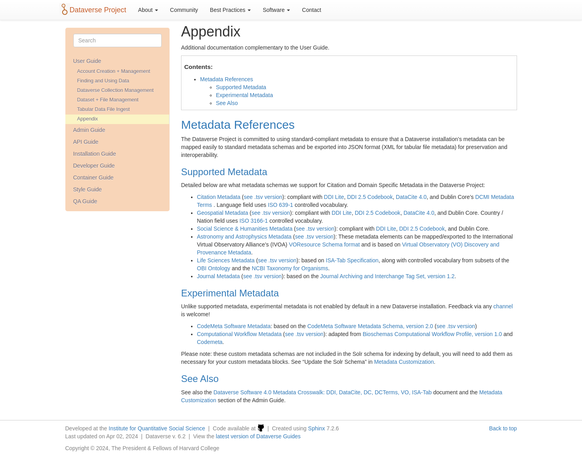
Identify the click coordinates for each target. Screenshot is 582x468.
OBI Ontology (213, 268)
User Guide (87, 61)
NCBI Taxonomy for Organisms (290, 268)
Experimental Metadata (244, 95)
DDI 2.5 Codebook (370, 197)
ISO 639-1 (280, 205)
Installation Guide (94, 154)
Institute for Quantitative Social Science (157, 428)
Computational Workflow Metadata (239, 334)
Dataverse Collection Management (115, 90)
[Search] (117, 40)
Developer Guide (94, 165)
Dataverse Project (98, 10)
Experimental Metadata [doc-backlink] (230, 293)
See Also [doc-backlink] (200, 378)
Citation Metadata (218, 197)
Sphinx (316, 428)
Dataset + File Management (108, 100)
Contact (311, 10)
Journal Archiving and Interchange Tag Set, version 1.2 (387, 276)
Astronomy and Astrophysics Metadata (244, 236)
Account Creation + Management (113, 71)
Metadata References (226, 79)
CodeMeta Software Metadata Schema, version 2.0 (370, 326)
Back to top (503, 428)
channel (503, 306)
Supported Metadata (241, 87)
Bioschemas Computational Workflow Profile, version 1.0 (432, 334)
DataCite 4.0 (411, 197)
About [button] (148, 10)
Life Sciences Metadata (226, 260)
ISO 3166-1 (253, 221)
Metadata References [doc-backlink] (238, 124)
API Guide (86, 142)
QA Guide (85, 201)
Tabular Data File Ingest (103, 109)
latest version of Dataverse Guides (258, 436)
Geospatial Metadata (222, 213)
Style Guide (87, 189)
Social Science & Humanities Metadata (244, 228)
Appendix (87, 119)
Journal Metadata (218, 276)
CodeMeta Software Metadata (234, 326)
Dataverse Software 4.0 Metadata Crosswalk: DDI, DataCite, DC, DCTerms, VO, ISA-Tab (323, 392)
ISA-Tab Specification (352, 260)
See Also (227, 103)
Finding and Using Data (103, 81)
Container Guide (93, 177)
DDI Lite (334, 197)
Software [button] (276, 10)
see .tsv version (263, 197)
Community (184, 10)
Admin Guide (89, 130)
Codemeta (210, 342)
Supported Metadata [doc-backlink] (224, 171)
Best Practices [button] (230, 10)
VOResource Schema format (324, 244)
